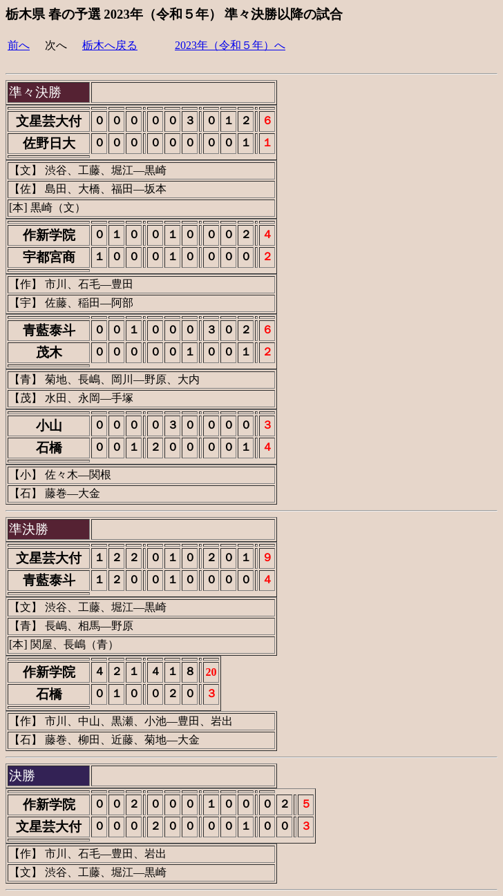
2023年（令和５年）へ (230, 45)
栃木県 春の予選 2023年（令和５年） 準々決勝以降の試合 (174, 14)
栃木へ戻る (109, 45)
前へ (19, 45)
